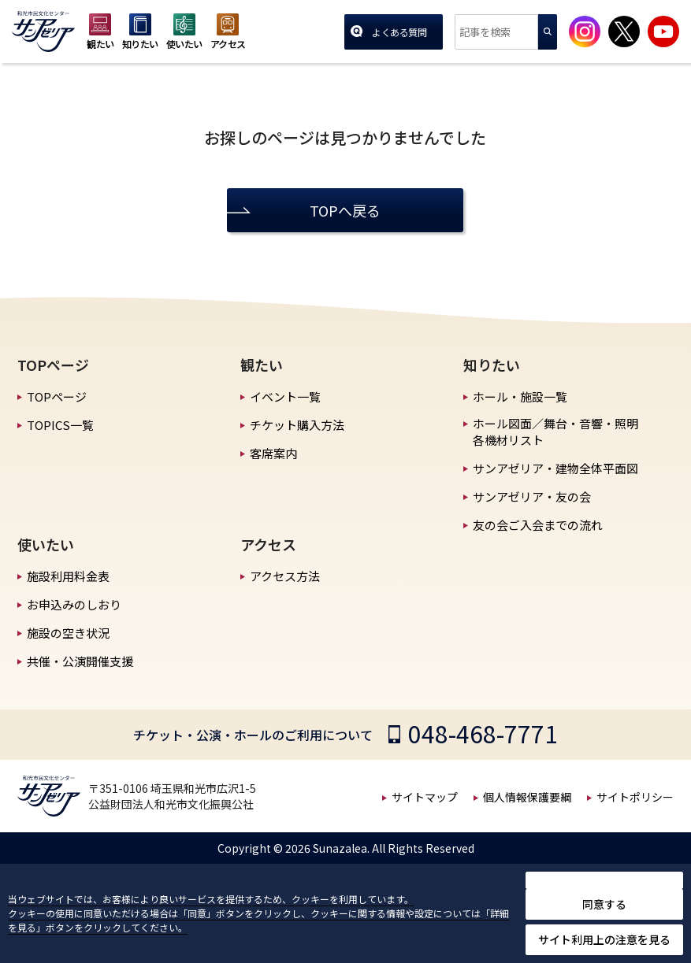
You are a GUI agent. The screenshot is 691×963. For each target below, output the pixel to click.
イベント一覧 (285, 396)
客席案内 (273, 453)
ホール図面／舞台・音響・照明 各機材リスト (555, 431)
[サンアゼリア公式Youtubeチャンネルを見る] (663, 31)
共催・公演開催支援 (80, 661)
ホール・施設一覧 (520, 396)
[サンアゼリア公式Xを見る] (624, 31)
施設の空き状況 (68, 632)
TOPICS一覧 (60, 425)
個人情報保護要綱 (527, 797)
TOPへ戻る (345, 210)
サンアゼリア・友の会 (532, 496)
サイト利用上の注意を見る (604, 939)
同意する (604, 904)
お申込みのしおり (74, 604)
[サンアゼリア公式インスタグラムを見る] (584, 31)
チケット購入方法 (297, 425)
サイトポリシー (635, 797)
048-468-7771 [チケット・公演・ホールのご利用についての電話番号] (483, 733)
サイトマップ (425, 797)
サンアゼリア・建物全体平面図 (555, 468)
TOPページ (57, 396)
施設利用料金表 (68, 576)
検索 (547, 32)
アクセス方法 (285, 576)
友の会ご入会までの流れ (538, 525)
